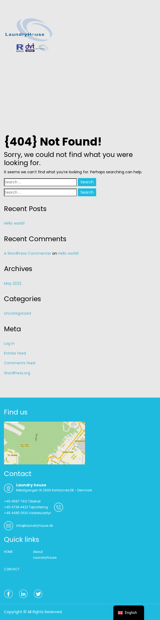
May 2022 (12, 283)
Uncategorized (17, 313)
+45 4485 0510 (16, 513)
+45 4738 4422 (16, 507)
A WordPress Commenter (27, 253)
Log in (9, 343)
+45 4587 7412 (15, 501)
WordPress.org (17, 373)
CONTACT (12, 569)
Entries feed (15, 353)
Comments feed (19, 363)
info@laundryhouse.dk (34, 525)
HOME (8, 551)
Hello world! (14, 223)
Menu (9, 9)
